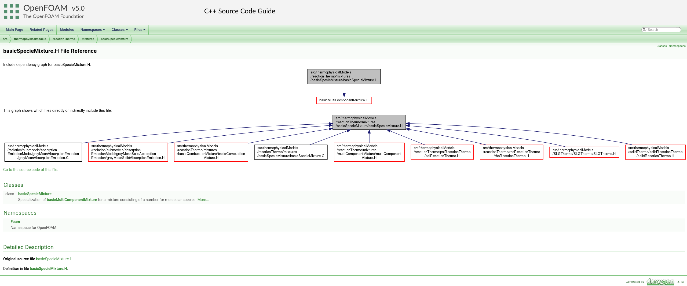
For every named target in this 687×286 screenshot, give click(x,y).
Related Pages (41, 30)
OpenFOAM (45, 8)
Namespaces (93, 31)
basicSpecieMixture (115, 38)
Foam (15, 222)
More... (203, 200)
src (5, 38)
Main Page (14, 30)
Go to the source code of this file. (30, 170)
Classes (120, 31)
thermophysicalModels (30, 38)
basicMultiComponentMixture (72, 200)
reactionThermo (64, 38)
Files (140, 31)
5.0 (80, 8)
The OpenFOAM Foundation (54, 16)
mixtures (88, 38)
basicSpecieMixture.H (54, 259)
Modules (67, 30)
